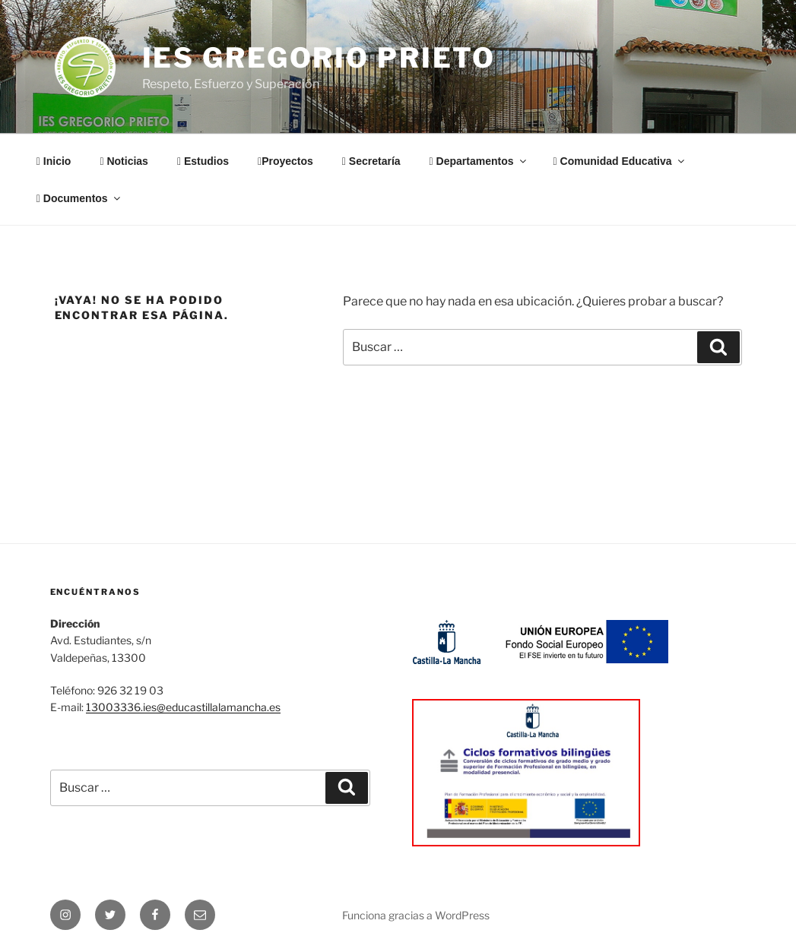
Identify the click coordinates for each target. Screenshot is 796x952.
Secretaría (371, 161)
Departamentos (479, 161)
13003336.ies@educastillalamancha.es (183, 707)
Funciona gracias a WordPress (416, 915)
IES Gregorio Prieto (319, 57)
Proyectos (285, 161)
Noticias (123, 161)
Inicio (53, 161)
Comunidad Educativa (620, 161)
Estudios (203, 161)
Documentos (79, 198)
